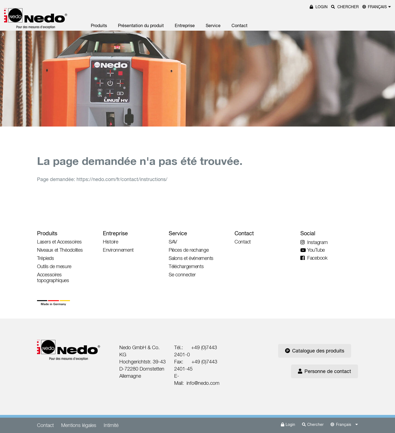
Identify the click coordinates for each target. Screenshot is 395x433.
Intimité (111, 425)
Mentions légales (78, 425)
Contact (239, 25)
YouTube (312, 250)
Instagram (314, 242)
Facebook (314, 258)
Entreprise (185, 25)
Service (213, 25)
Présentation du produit (141, 25)
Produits (99, 25)
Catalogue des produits (314, 351)
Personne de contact (324, 371)
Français (377, 7)
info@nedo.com (203, 383)
